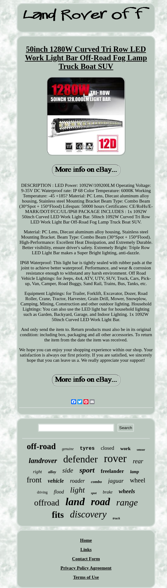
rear (138, 461)
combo (96, 481)
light (77, 489)
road (100, 501)
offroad (46, 502)
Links (86, 549)
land (75, 501)
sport (87, 470)
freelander (112, 471)
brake (107, 492)
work (125, 448)
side (67, 470)
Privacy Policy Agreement (86, 568)
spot (93, 493)
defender (80, 459)
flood (59, 491)
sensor (141, 449)
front (34, 480)
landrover (43, 461)
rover (115, 459)
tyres (87, 448)
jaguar (116, 480)
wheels (127, 491)
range (127, 502)
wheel (137, 480)
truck (116, 518)
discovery (88, 514)
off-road (41, 446)
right (37, 471)
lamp (134, 471)
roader (77, 481)
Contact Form (86, 558)
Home (86, 540)
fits (58, 515)
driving (42, 492)
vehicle (56, 481)
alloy (52, 471)
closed (107, 448)
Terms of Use (86, 577)
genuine (68, 449)
